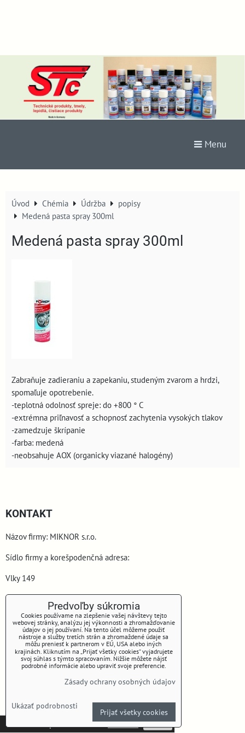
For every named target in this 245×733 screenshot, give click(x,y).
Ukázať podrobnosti (44, 705)
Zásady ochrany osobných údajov (120, 681)
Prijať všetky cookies (134, 712)
